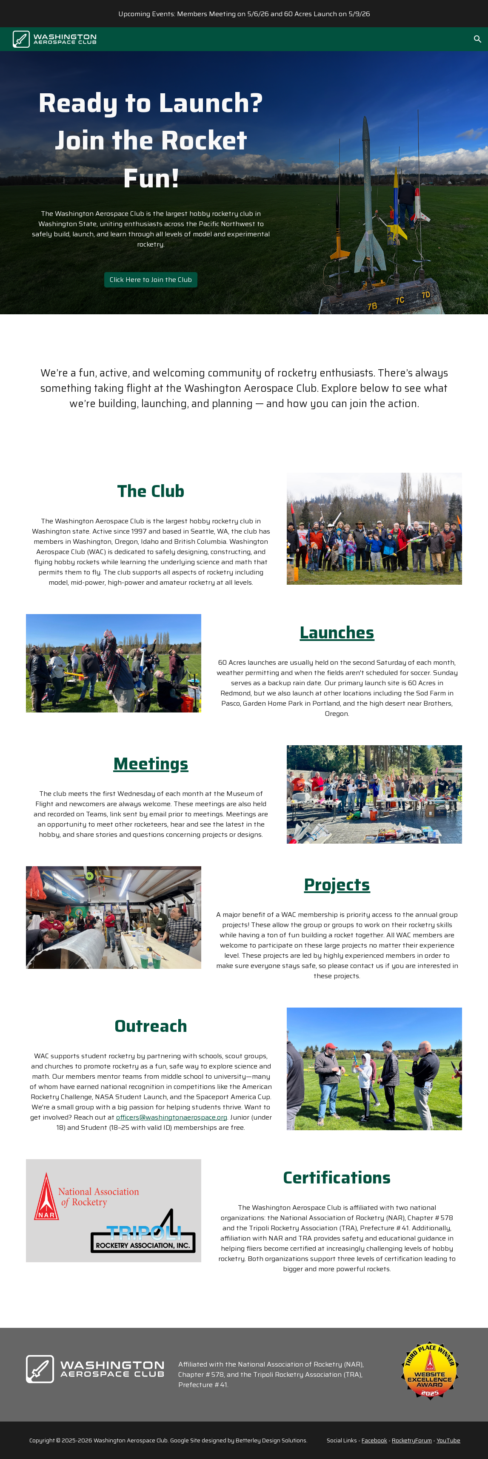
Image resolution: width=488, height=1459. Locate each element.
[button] (478, 39)
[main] (151, 140)
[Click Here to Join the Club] (151, 279)
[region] (244, 13)
